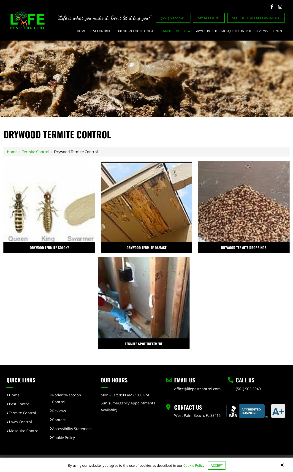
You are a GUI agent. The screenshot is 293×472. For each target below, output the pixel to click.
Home (12, 151)
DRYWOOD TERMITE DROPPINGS (243, 247)
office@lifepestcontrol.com (197, 388)
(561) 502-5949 (173, 18)
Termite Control (35, 151)
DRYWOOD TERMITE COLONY (49, 247)
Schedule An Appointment (255, 18)
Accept (217, 465)
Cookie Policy (193, 465)
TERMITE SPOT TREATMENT (144, 343)
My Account (209, 18)
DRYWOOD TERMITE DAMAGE (147, 247)
